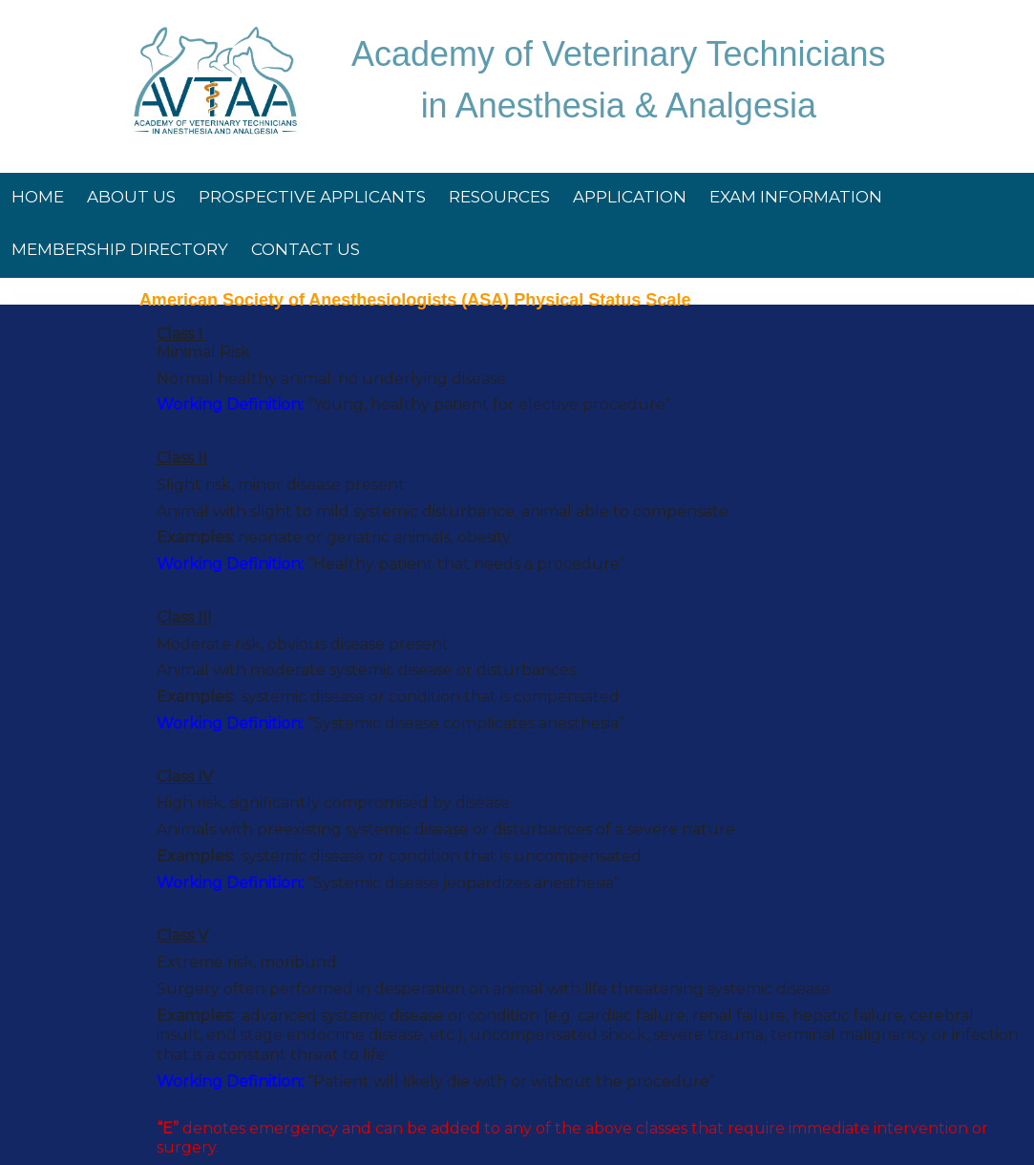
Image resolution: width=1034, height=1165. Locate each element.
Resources (499, 196)
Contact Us (305, 249)
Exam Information (795, 196)
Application (629, 196)
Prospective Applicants (312, 196)
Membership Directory (119, 249)
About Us (131, 196)
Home (37, 196)
